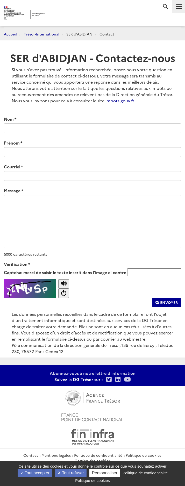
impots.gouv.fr (119, 100)
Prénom (12, 143)
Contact (30, 455)
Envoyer (166, 302)
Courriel (12, 166)
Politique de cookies (143, 455)
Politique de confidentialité (98, 455)
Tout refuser (71, 473)
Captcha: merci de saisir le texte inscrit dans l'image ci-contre (65, 272)
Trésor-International (41, 34)
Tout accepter (34, 473)
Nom (9, 119)
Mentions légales (56, 455)
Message (12, 190)
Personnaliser (104, 473)
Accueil (10, 34)
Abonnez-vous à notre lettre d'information (93, 373)
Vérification (15, 264)
